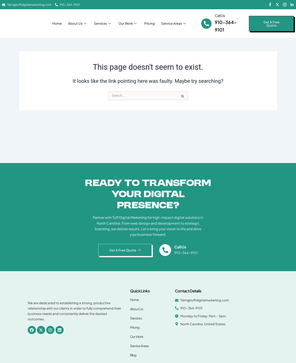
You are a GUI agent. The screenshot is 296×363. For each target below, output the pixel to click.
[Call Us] (206, 23)
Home (57, 23)
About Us (77, 23)
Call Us (220, 15)
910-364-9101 (186, 252)
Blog (133, 355)
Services (102, 23)
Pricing (149, 23)
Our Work (127, 23)
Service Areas (173, 23)
